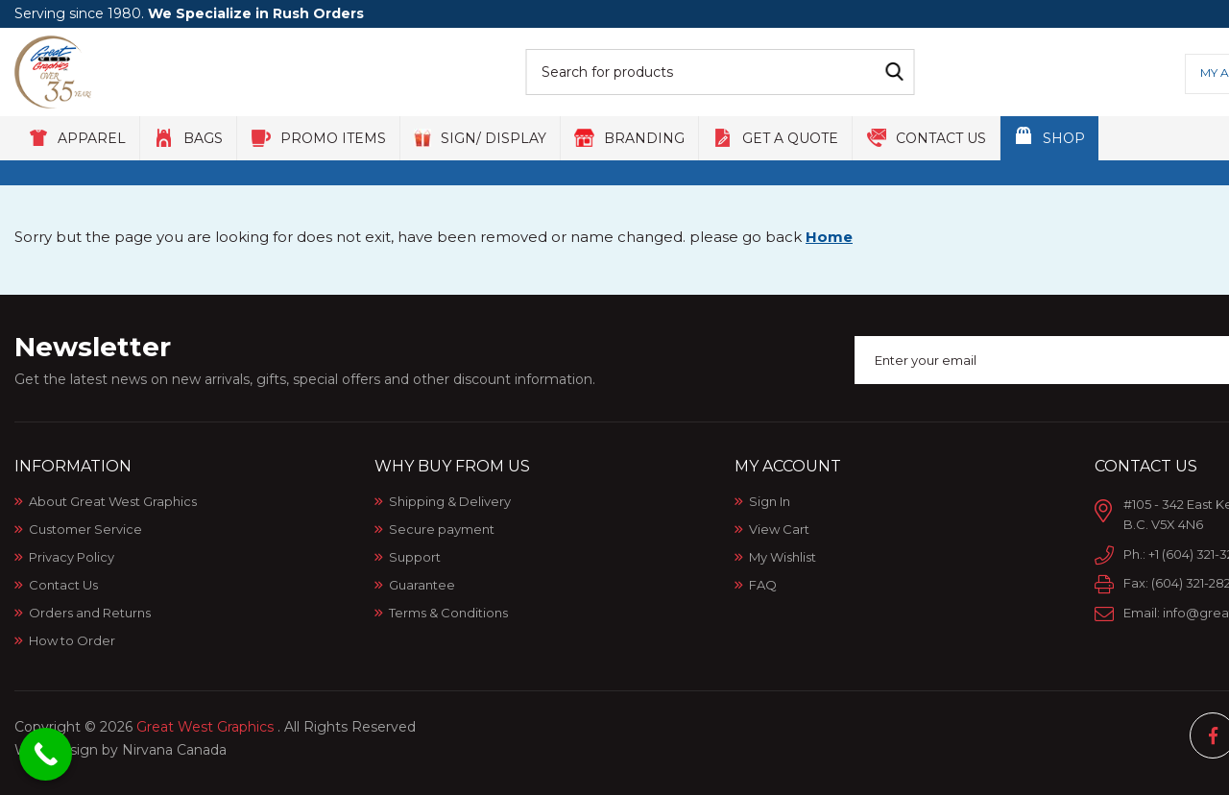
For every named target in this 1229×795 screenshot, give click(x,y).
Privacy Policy (71, 557)
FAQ (763, 584)
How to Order (72, 640)
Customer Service (85, 529)
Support (415, 557)
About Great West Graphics (113, 501)
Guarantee (422, 584)
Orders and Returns (90, 612)
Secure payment (441, 529)
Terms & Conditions (448, 612)
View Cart (779, 529)
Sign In (769, 501)
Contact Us (63, 584)
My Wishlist (782, 557)
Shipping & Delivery (450, 501)
